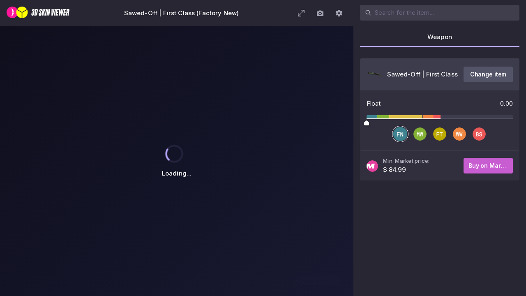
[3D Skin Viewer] (38, 13)
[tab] (439, 39)
